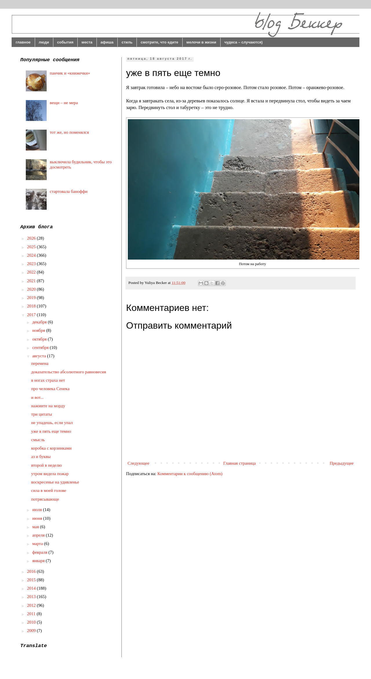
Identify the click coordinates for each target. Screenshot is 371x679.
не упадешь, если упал (52, 422)
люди (44, 42)
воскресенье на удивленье (55, 482)
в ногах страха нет (48, 380)
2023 (32, 263)
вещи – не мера (64, 102)
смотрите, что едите (159, 42)
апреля (39, 535)
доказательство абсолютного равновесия (68, 372)
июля (37, 509)
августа (39, 356)
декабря (40, 322)
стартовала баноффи (69, 191)
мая (36, 526)
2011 (32, 613)
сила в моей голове (48, 490)
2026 (32, 238)
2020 (32, 289)
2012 (32, 605)
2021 (32, 280)
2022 (32, 272)
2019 (32, 297)
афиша (107, 42)
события (65, 42)
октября (40, 339)
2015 (32, 579)
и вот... (37, 397)
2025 (32, 247)
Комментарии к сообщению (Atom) (190, 473)
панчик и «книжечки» (70, 73)
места (86, 42)
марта (38, 543)
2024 (32, 255)
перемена (40, 363)
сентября (41, 347)
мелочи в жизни (201, 42)
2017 (32, 314)
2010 (32, 622)
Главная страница (239, 463)
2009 (32, 630)
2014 (32, 588)
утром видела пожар (50, 473)
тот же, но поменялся (69, 132)
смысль (38, 439)
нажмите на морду (48, 405)
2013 (32, 596)
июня (37, 518)
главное (23, 42)
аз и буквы (41, 456)
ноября (39, 330)
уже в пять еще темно (51, 431)
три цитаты (41, 414)
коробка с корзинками (51, 448)
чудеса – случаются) (243, 42)
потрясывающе (45, 499)
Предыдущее (342, 463)
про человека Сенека (50, 388)
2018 (32, 306)
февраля (40, 552)
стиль (126, 42)
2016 (32, 571)
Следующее (138, 463)
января (39, 560)
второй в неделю (46, 465)
